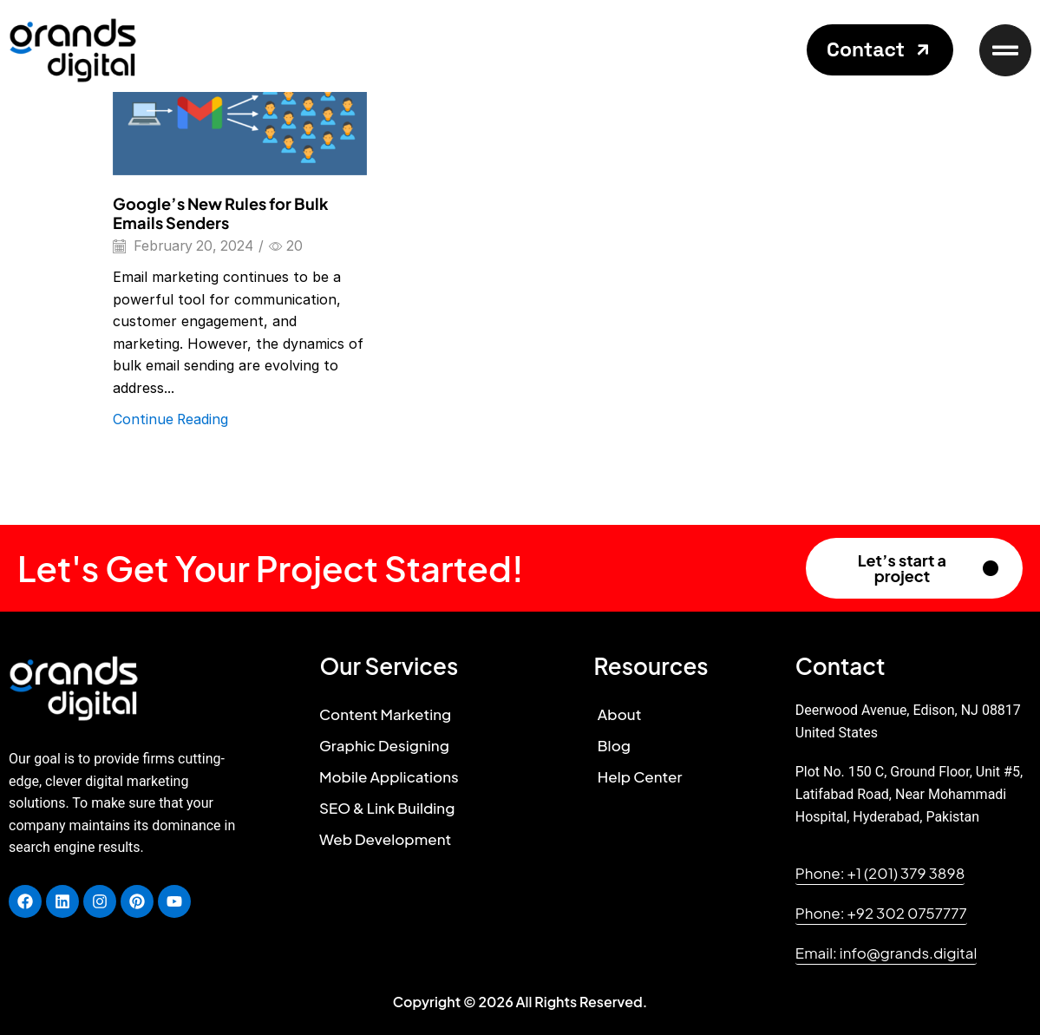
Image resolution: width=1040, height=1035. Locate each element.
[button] (880, 49)
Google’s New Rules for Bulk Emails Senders (221, 213)
